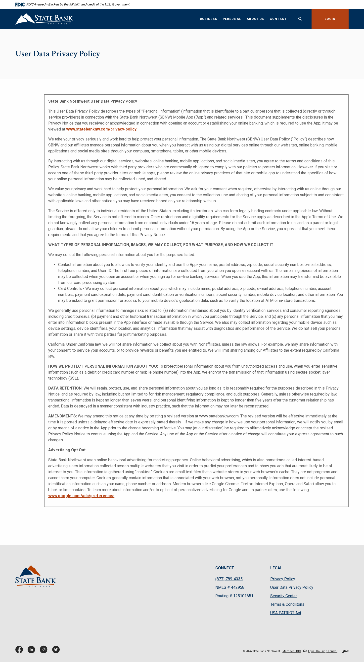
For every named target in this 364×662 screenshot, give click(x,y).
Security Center (283, 596)
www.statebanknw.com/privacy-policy (101, 129)
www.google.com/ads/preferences (81, 495)
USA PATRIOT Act (285, 612)
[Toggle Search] (300, 19)
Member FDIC (291, 651)
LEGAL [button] (276, 568)
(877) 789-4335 (229, 579)
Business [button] (208, 19)
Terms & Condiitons (287, 604)
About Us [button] (255, 19)
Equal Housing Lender (322, 651)
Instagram (45, 651)
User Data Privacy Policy (291, 588)
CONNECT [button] (224, 568)
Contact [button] (278, 19)
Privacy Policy (282, 579)
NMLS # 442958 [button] (229, 587)
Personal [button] (232, 19)
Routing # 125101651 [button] (234, 596)
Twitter (57, 651)
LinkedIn (32, 651)
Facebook (20, 651)
